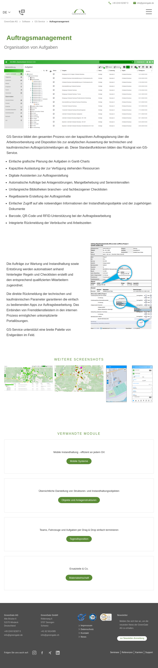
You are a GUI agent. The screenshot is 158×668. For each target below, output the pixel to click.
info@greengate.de (143, 3)
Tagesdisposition (79, 538)
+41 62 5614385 (48, 631)
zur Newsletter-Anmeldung (132, 638)
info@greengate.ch (49, 635)
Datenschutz (85, 629)
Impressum (85, 625)
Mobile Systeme (79, 461)
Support (148, 651)
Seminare (114, 651)
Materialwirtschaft (79, 577)
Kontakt (83, 632)
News (82, 636)
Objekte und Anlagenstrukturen (79, 500)
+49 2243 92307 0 (118, 3)
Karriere (139, 651)
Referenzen (127, 651)
